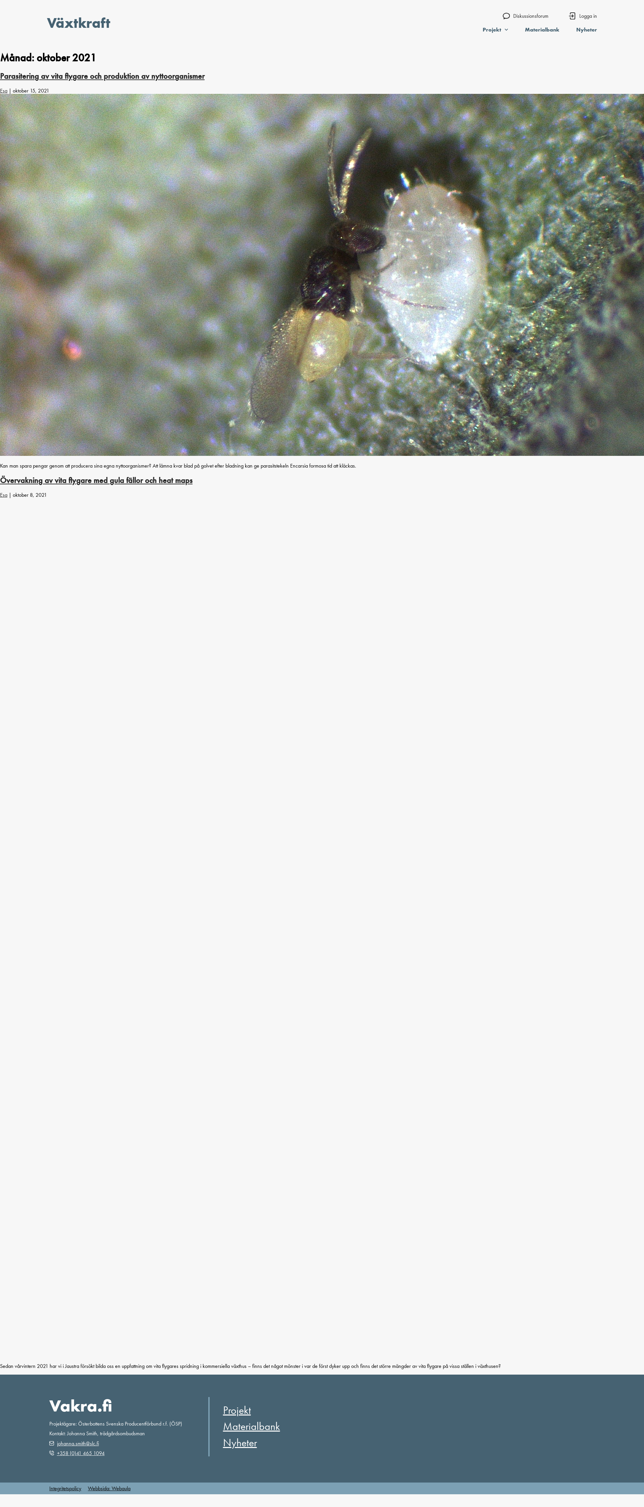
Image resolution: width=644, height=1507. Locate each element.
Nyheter (586, 29)
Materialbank (542, 29)
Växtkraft (78, 23)
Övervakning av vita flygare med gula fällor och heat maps (96, 480)
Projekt (495, 29)
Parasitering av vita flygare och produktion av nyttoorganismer (102, 76)
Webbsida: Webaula (109, 1488)
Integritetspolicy (65, 1488)
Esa (3, 90)
